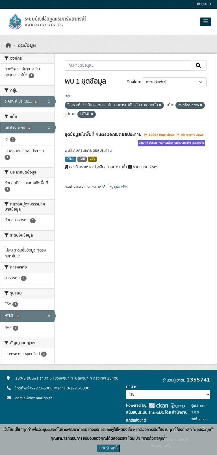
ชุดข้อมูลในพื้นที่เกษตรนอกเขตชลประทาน (104, 134)
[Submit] (199, 65)
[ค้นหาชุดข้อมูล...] (128, 65)
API (104, 186)
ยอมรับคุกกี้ (108, 448)
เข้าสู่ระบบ (204, 4)
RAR (82, 159)
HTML (70, 159)
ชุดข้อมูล (27, 45)
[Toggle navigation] (205, 22)
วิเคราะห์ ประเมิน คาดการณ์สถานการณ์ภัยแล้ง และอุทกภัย (171, 143)
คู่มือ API (120, 186)
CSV (92, 159)
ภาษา (130, 387)
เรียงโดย (133, 82)
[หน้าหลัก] (8, 45)
